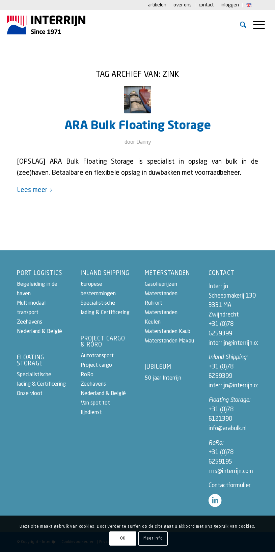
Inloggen (230, 5)
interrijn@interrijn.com (236, 343)
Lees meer (36, 190)
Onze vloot (30, 393)
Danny (143, 142)
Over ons (182, 5)
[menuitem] (157, 5)
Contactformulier (230, 486)
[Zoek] (243, 25)
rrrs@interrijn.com (231, 471)
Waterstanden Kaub (167, 331)
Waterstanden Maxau (169, 341)
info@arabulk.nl (228, 429)
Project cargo (96, 365)
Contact (206, 5)
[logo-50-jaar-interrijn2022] (46, 25)
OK (123, 538)
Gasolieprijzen (161, 284)
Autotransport (97, 356)
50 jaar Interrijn (163, 378)
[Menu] (259, 25)
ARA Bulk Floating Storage (137, 126)
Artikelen (157, 5)
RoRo (87, 375)
